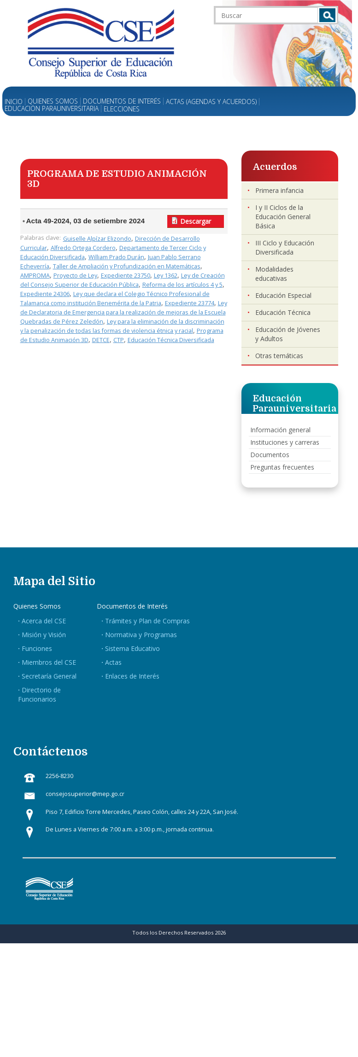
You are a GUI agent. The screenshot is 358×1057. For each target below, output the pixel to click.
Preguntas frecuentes (282, 467)
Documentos (269, 454)
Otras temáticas (279, 355)
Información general (280, 429)
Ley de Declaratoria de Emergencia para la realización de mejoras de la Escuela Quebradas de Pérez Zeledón (123, 312)
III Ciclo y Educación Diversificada (284, 247)
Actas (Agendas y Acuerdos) (211, 101)
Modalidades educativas (274, 274)
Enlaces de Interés (132, 676)
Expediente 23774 (189, 303)
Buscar (327, 15)
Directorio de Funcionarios (39, 694)
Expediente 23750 (125, 275)
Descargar (195, 221)
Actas (113, 662)
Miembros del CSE (49, 662)
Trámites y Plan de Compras (147, 620)
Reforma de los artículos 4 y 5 (182, 285)
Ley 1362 (165, 275)
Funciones (37, 648)
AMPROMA (35, 275)
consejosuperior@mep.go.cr (85, 794)
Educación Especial (283, 295)
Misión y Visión (44, 634)
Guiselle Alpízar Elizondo (97, 239)
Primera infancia (279, 190)
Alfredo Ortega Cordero (83, 248)
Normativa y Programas (141, 634)
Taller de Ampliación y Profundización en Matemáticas (126, 266)
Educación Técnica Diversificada (171, 340)
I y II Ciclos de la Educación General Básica (283, 216)
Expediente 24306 (45, 294)
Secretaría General (49, 676)
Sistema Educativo (132, 648)
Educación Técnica (283, 312)
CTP (118, 340)
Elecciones (122, 109)
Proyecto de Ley (75, 275)
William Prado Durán (116, 257)
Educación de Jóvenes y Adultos (287, 334)
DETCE (101, 340)
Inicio (14, 101)
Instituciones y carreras (284, 442)
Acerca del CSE (44, 620)
